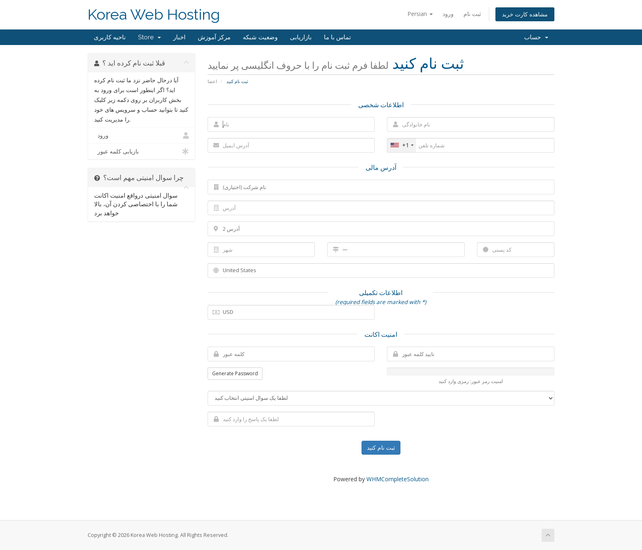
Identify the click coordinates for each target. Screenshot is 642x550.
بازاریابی (301, 37)
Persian (420, 14)
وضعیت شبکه (260, 37)
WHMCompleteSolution (397, 479)
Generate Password (235, 373)
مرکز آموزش (214, 37)
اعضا (212, 81)
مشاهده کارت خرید (525, 14)
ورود (448, 14)
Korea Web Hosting (154, 14)
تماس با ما (337, 37)
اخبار (179, 37)
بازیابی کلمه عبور (141, 151)
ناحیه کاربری (110, 37)
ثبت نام (472, 14)
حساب (536, 37)
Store (149, 37)
